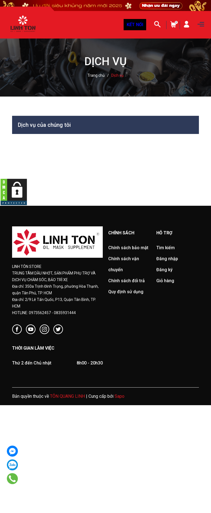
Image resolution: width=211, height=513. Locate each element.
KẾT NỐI (135, 24)
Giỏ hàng (165, 280)
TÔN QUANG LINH (67, 396)
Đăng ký (164, 269)
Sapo (119, 396)
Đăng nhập (167, 258)
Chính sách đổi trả (126, 280)
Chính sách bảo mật (128, 247)
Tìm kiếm (165, 247)
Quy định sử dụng (125, 291)
